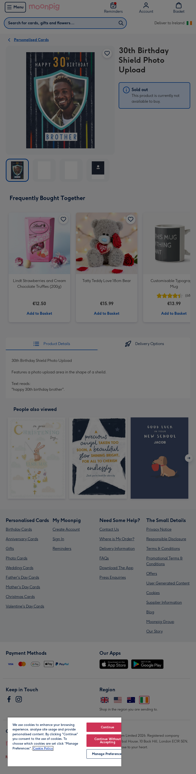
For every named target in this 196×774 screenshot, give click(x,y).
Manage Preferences (107, 754)
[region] (64, 741)
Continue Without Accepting (107, 740)
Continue (107, 727)
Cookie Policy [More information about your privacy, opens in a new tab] (43, 748)
